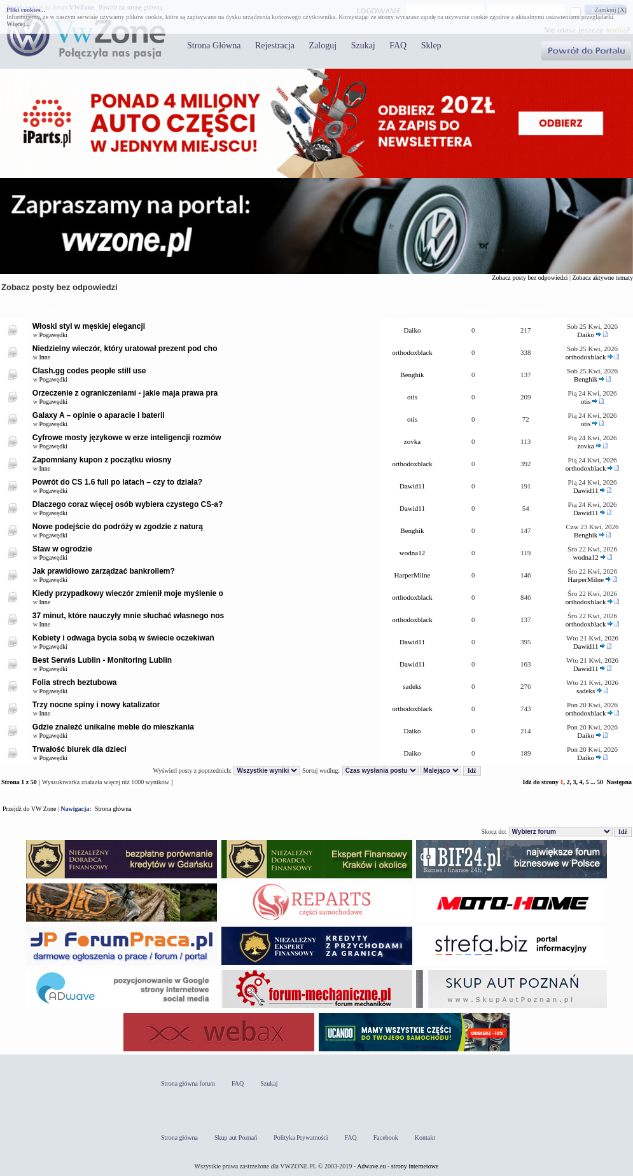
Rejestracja (275, 45)
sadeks (412, 686)
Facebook (385, 1137)
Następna (619, 781)
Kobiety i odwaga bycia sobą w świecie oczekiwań (123, 637)
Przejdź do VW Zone (29, 808)
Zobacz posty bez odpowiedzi (529, 277)
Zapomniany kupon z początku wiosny (102, 459)
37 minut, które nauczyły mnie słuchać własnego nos (128, 615)
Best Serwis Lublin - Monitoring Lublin (102, 660)
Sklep (431, 45)
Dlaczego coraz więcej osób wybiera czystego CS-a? (127, 504)
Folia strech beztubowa (74, 682)
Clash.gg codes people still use (89, 370)
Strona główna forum (188, 1083)
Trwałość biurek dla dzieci (79, 749)
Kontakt (425, 1137)
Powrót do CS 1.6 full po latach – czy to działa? (117, 482)
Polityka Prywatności (301, 1137)
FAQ (398, 45)
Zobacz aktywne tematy (602, 277)
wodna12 (412, 553)
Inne (45, 357)
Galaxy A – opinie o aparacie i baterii (98, 415)
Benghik (412, 374)
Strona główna (113, 808)
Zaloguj (323, 45)
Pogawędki (53, 334)
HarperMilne (412, 575)
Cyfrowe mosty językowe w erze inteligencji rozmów (126, 437)
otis (412, 397)
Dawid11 (412, 486)
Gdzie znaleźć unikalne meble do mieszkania (113, 727)
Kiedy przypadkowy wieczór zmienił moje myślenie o (127, 593)
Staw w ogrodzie (62, 548)
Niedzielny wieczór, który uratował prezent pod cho (125, 348)
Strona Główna (213, 45)
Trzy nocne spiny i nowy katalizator (96, 704)
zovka (412, 441)
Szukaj (363, 45)
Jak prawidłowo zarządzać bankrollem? (103, 571)
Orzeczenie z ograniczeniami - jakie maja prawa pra (125, 393)
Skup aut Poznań (235, 1137)
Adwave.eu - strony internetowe (397, 1166)
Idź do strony (540, 781)
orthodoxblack (412, 352)
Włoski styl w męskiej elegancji (88, 326)
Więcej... (18, 23)
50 (600, 781)
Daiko (412, 330)
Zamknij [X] (611, 9)
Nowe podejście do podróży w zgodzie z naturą (117, 526)
